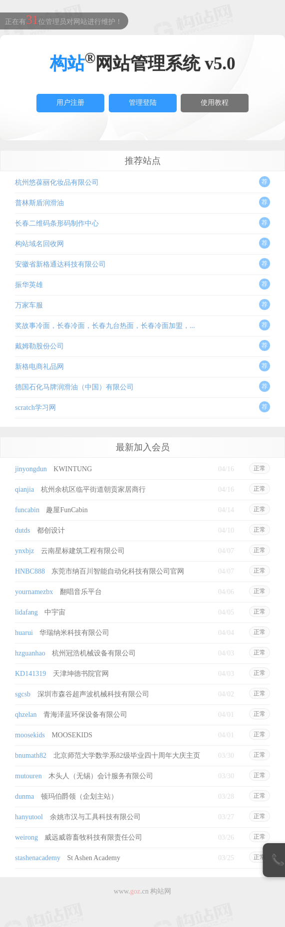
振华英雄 (29, 285)
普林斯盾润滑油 (39, 203)
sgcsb (22, 694)
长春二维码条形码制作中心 (57, 223)
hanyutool (29, 817)
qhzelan (26, 714)
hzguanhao (30, 653)
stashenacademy (37, 858)
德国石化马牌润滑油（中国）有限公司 (74, 387)
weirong (26, 837)
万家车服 (29, 305)
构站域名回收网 (39, 244)
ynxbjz (24, 551)
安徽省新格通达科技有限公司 (60, 264)
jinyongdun (31, 469)
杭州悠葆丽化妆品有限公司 (57, 182)
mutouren (28, 776)
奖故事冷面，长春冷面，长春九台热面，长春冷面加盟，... (105, 325)
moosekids (30, 735)
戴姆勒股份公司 (39, 346)
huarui (24, 632)
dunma (24, 796)
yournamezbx (34, 592)
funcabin (27, 510)
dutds (22, 530)
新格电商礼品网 (39, 366)
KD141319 (30, 673)
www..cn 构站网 (142, 891)
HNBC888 (30, 571)
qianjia (24, 489)
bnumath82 (30, 755)
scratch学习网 (35, 407)
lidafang (26, 612)
